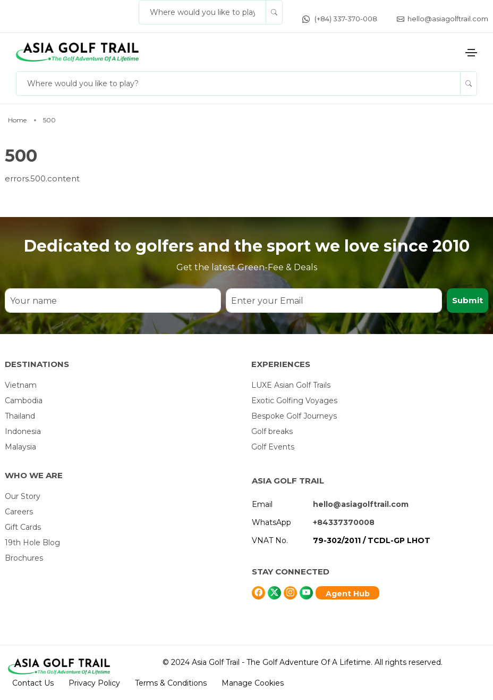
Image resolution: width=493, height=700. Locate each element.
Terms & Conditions (171, 683)
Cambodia (23, 400)
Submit (467, 300)
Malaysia (20, 447)
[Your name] (113, 300)
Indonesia (23, 431)
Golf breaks (272, 431)
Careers (19, 511)
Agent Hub (348, 593)
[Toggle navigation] (471, 52)
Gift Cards (23, 527)
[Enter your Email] (334, 300)
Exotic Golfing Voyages (294, 400)
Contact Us (33, 683)
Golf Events (272, 447)
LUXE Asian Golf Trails (290, 385)
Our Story (22, 496)
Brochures (24, 558)
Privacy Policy (94, 683)
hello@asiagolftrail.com (442, 18)
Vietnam (21, 385)
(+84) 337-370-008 (339, 18)
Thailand (20, 416)
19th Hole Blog (32, 542)
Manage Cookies (253, 683)
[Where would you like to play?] (202, 12)
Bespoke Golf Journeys (294, 416)
